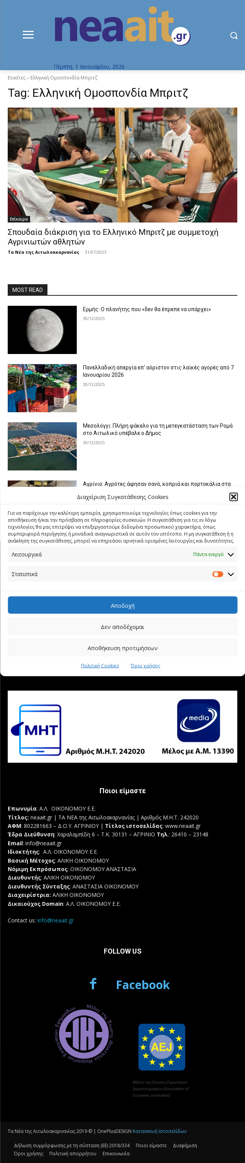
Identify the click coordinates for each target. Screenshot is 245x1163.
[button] (233, 497)
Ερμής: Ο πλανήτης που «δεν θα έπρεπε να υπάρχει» (147, 309)
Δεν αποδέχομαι (122, 626)
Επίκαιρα (19, 219)
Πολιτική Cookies (100, 665)
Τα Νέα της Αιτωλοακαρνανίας (43, 252)
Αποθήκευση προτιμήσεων (123, 647)
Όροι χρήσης (145, 665)
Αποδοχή (123, 605)
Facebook (143, 985)
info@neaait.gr (55, 920)
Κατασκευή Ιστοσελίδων (159, 1131)
